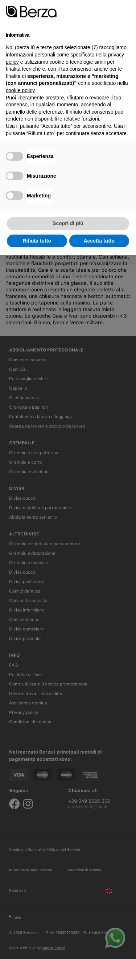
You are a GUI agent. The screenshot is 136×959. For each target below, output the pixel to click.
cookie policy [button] (20, 90)
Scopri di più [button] (68, 223)
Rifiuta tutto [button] (36, 241)
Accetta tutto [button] (99, 241)
